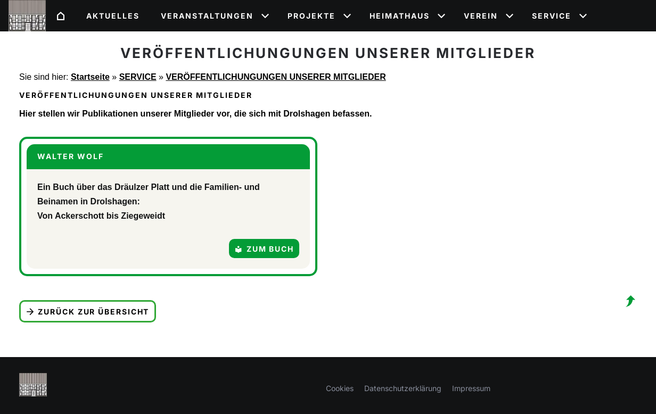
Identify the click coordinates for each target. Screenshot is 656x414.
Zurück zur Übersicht (87, 311)
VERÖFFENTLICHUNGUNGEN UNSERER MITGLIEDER (276, 76)
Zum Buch (264, 248)
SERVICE (138, 76)
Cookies (340, 388)
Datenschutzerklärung (402, 388)
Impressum (471, 388)
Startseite (90, 76)
